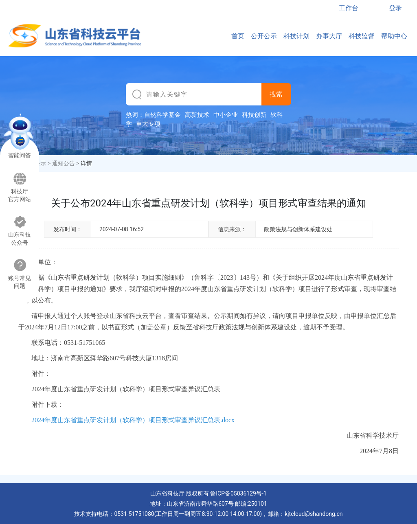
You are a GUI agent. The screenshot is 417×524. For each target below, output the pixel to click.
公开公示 (264, 36)
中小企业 (225, 114)
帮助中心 (394, 36)
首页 (237, 36)
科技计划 (296, 36)
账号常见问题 (19, 273)
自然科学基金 (162, 114)
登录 (395, 8)
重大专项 (148, 123)
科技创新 (254, 114)
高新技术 (197, 114)
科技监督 (362, 36)
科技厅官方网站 (19, 187)
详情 (86, 163)
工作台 (348, 8)
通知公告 (63, 163)
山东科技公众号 (19, 230)
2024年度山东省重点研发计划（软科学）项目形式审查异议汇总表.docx (133, 420)
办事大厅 (329, 36)
